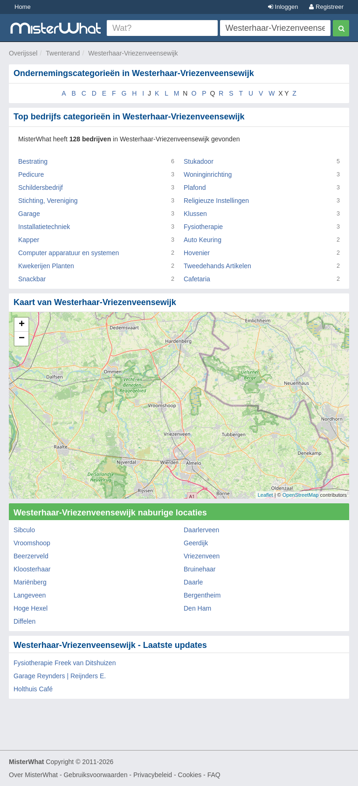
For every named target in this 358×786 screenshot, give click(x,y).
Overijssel (23, 53)
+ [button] (22, 325)
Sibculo (24, 530)
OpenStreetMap (300, 495)
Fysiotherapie (203, 226)
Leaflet (265, 495)
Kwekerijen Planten (46, 266)
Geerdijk (196, 543)
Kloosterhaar (32, 569)
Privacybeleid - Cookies (167, 775)
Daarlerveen (201, 530)
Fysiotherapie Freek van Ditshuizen (65, 663)
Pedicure (31, 174)
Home (22, 6)
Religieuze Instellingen (216, 200)
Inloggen (283, 6)
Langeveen (30, 595)
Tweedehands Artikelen (217, 266)
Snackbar (32, 279)
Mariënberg (30, 582)
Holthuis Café (33, 689)
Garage (29, 213)
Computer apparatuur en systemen (68, 253)
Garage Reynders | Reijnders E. (60, 676)
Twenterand (63, 53)
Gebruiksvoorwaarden (95, 775)
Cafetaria (197, 279)
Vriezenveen (202, 556)
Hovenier (197, 253)
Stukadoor (198, 161)
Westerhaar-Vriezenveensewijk (133, 53)
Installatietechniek (44, 226)
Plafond (195, 187)
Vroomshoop (32, 543)
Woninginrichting (208, 174)
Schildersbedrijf (40, 187)
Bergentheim (202, 595)
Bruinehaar (200, 569)
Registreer (326, 6)
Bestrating (33, 161)
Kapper (28, 239)
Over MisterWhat (33, 775)
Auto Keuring (202, 239)
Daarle (193, 582)
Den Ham (197, 608)
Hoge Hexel (31, 608)
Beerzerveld (31, 556)
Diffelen (24, 621)
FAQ (213, 775)
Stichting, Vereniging (48, 200)
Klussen (195, 213)
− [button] (22, 339)
